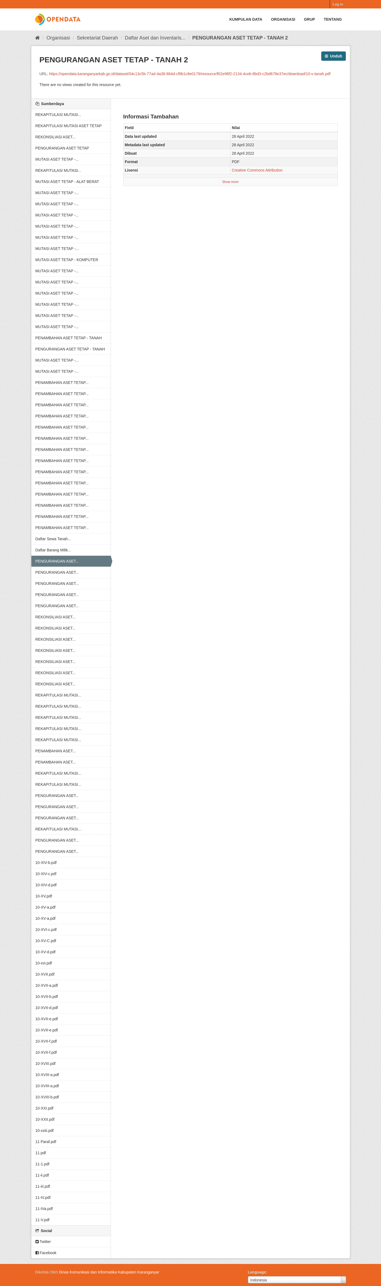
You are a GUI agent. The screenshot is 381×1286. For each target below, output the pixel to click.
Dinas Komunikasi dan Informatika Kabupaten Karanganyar (109, 1272)
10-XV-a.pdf (45, 907)
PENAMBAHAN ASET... (55, 751)
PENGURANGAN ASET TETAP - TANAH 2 (240, 38)
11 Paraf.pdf (45, 1142)
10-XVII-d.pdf (46, 1008)
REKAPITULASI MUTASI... (58, 114)
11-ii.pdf (42, 1175)
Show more (230, 182)
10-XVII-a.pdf (46, 985)
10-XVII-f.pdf (46, 1041)
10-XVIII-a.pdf (47, 1075)
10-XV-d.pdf (45, 952)
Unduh (333, 56)
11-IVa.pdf (44, 1208)
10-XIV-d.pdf (46, 885)
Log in (338, 4)
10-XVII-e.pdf (46, 1019)
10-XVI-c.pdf (46, 929)
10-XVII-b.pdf (46, 996)
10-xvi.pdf (43, 963)
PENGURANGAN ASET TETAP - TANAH (70, 349)
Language (257, 1272)
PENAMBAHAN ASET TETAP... (62, 382)
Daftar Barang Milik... (53, 550)
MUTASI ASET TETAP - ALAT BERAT (67, 181)
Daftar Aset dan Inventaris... (155, 38)
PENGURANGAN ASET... (57, 561)
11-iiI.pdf (42, 1186)
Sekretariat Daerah (97, 38)
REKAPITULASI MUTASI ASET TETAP (68, 126)
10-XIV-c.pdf (45, 874)
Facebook (45, 1253)
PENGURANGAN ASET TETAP (62, 148)
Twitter (43, 1241)
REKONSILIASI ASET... (55, 137)
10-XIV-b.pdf (46, 862)
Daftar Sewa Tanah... (53, 539)
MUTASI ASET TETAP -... (57, 159)
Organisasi (283, 19)
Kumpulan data (245, 19)
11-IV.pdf (43, 1197)
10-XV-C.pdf (45, 941)
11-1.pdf (42, 1164)
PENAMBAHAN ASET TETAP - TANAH (68, 338)
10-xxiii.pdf (44, 1130)
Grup (309, 19)
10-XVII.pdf (45, 974)
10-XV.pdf (43, 896)
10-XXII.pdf (45, 1119)
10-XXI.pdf (44, 1108)
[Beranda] (37, 38)
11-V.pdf (42, 1220)
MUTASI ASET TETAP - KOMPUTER (66, 260)
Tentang (333, 19)
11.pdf (40, 1153)
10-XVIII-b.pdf (47, 1097)
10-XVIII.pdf (45, 1063)
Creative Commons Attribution (257, 170)
